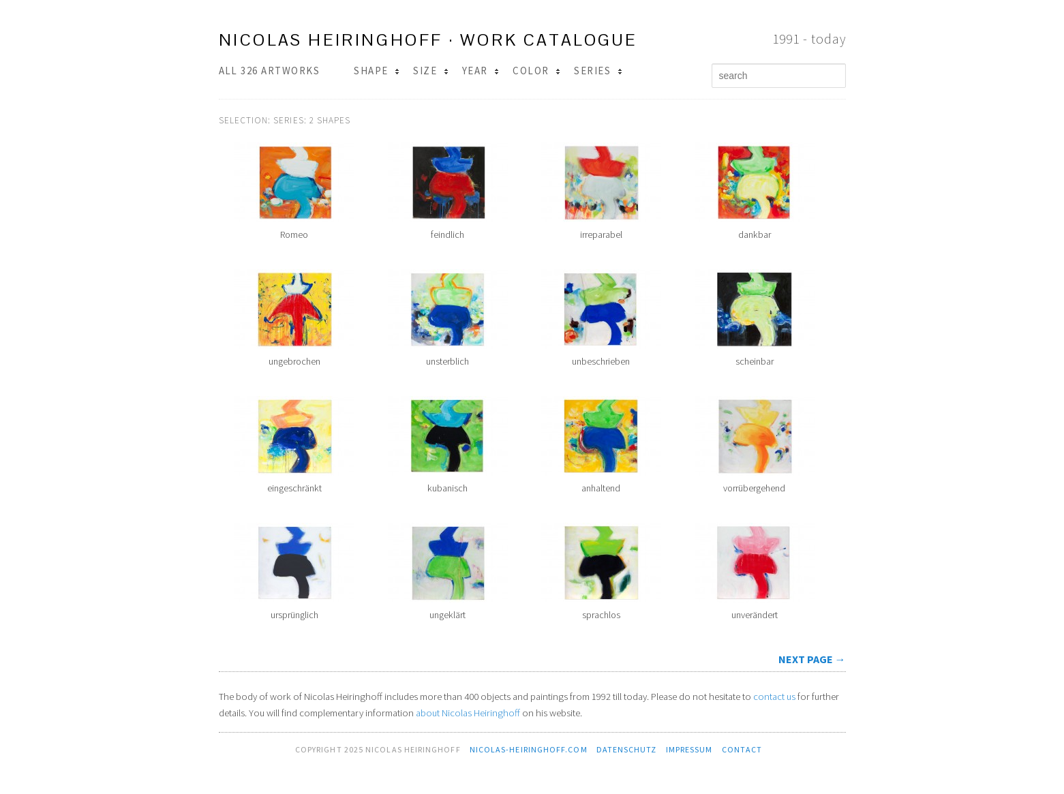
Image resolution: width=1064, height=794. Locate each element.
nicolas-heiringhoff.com (529, 749)
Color (536, 70)
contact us (774, 696)
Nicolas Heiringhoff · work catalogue (428, 39)
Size (430, 70)
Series (598, 70)
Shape (376, 70)
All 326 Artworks (269, 70)
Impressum (689, 749)
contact (742, 749)
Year (480, 70)
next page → (812, 659)
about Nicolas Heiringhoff (468, 713)
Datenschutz (626, 749)
